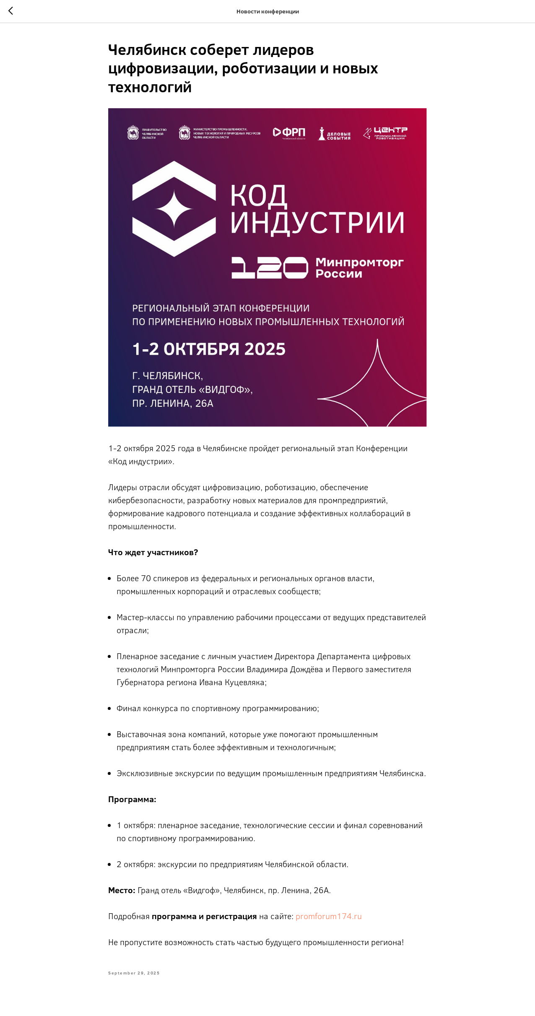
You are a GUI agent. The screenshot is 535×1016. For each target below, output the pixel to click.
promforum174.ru (329, 915)
